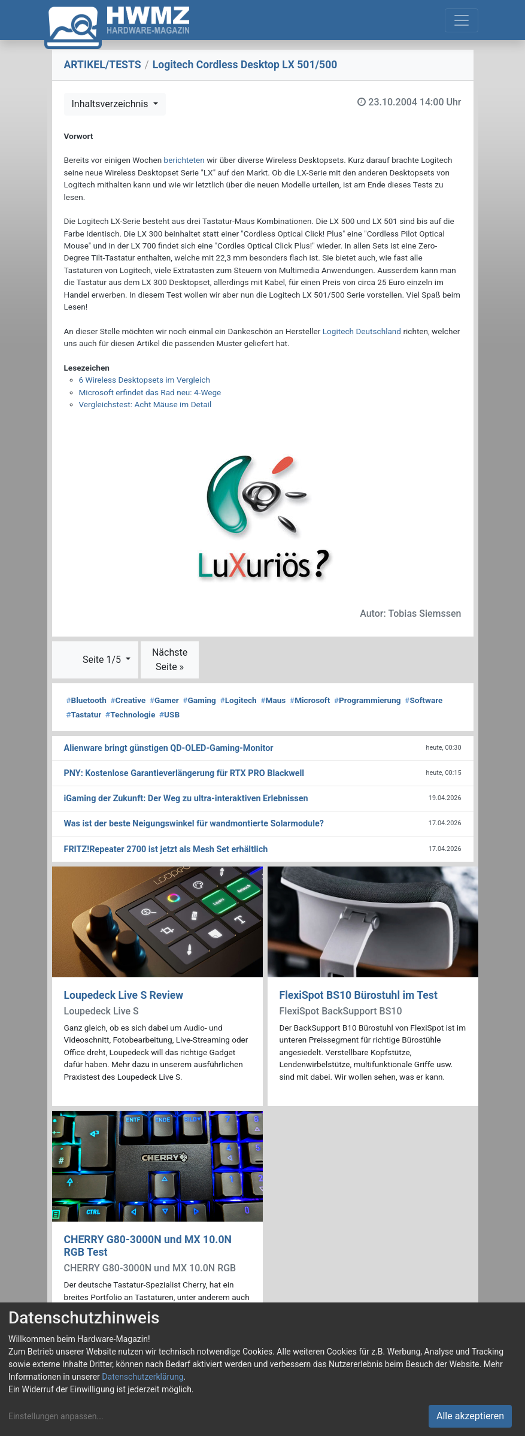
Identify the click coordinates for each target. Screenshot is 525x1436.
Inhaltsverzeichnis (111, 104)
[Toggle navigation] (461, 20)
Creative (128, 700)
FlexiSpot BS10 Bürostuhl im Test (359, 995)
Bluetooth (86, 700)
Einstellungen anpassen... (56, 1416)
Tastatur (84, 714)
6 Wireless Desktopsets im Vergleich (144, 379)
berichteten (184, 160)
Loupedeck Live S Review (124, 995)
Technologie (130, 714)
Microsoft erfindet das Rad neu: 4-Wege (150, 392)
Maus (273, 700)
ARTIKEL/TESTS (102, 65)
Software (423, 700)
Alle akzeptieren (470, 1416)
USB (169, 714)
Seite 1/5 (103, 659)
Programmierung (367, 700)
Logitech (238, 700)
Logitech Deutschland (362, 331)
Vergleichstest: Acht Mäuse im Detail (145, 404)
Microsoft (310, 700)
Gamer (164, 700)
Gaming (199, 700)
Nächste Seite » (169, 659)
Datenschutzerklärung (142, 1377)
